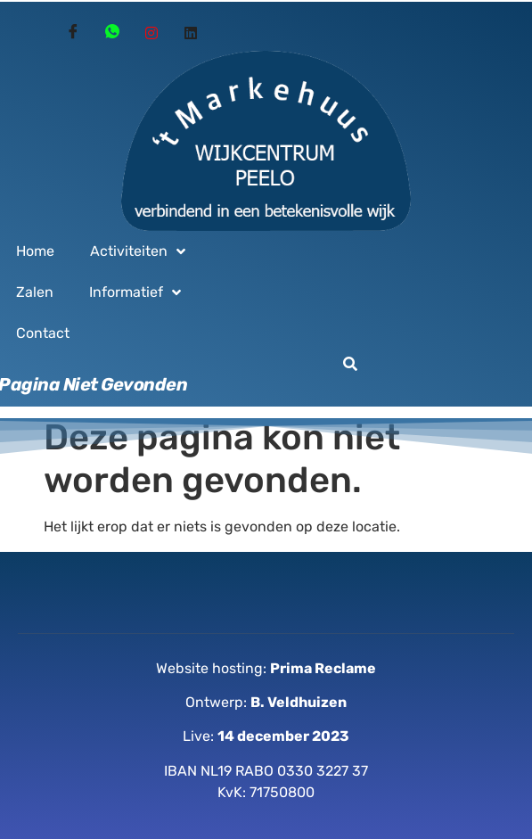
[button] (350, 364)
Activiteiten (137, 251)
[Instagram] (151, 33)
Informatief (135, 292)
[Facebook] (73, 33)
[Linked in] (190, 33)
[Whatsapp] (112, 33)
